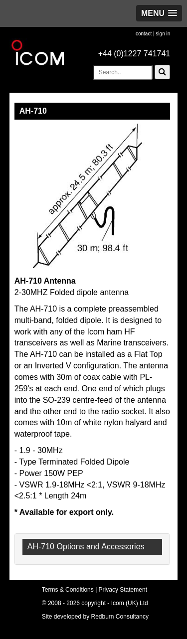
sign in (163, 33)
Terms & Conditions (68, 589)
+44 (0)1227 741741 (134, 53)
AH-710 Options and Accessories (86, 546)
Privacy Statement (123, 589)
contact (144, 33)
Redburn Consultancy (120, 616)
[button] (159, 13)
